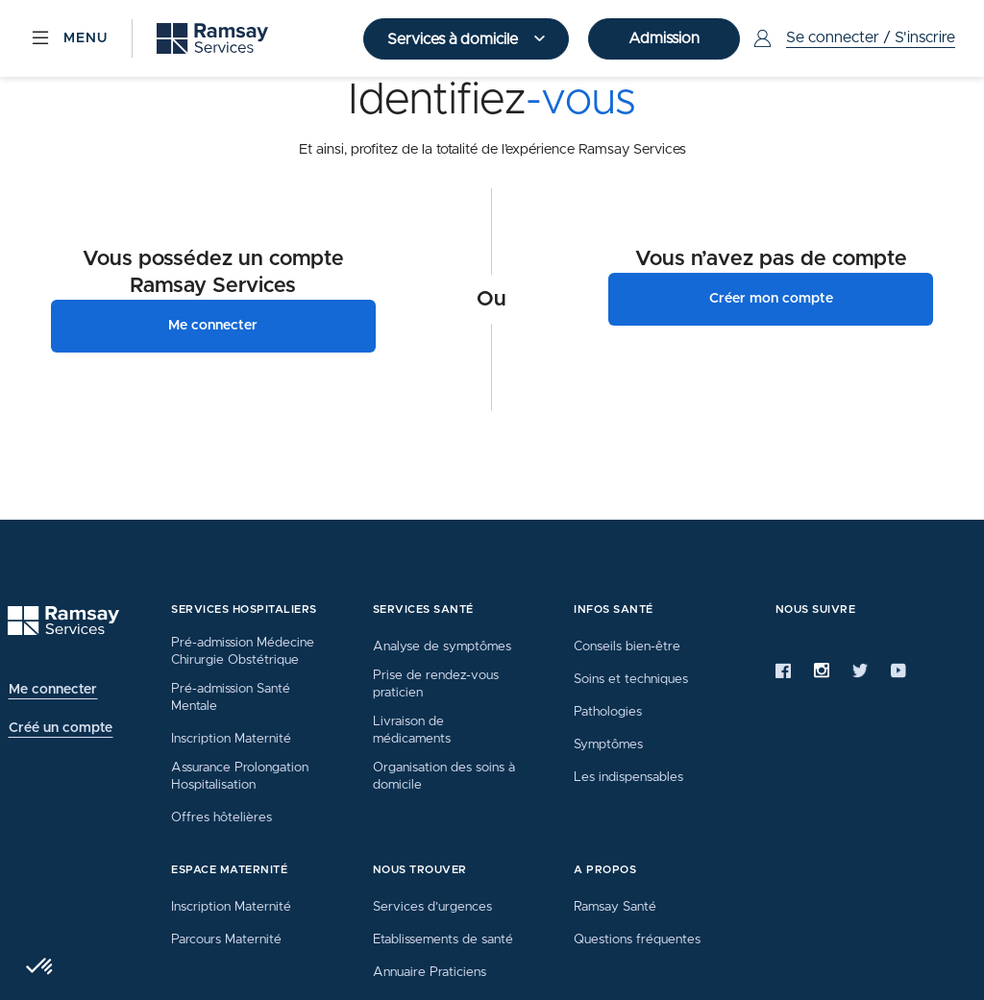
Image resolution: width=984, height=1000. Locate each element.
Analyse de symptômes (442, 646)
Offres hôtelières (221, 817)
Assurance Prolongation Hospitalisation (239, 776)
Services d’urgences (432, 907)
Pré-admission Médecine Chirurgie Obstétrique (242, 651)
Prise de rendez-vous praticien (436, 684)
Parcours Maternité (226, 939)
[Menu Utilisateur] (852, 39)
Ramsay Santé (615, 907)
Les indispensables (628, 777)
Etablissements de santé (443, 939)
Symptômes (608, 744)
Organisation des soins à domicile (444, 776)
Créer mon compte (771, 298)
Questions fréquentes (637, 939)
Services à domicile (454, 39)
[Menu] (68, 38)
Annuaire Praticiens (429, 972)
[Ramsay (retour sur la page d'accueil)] (212, 38)
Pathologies (608, 712)
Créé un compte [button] (60, 728)
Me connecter (213, 325)
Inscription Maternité (231, 738)
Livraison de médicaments (412, 730)
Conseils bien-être (627, 646)
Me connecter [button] (53, 689)
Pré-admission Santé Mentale (230, 697)
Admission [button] (664, 38)
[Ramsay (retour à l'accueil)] (63, 621)
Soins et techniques (631, 679)
